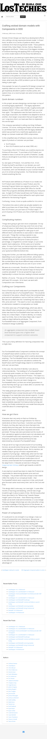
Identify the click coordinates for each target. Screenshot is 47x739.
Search (23, 16)
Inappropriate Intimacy (10, 465)
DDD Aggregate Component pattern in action (33, 570)
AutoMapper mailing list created (10, 570)
